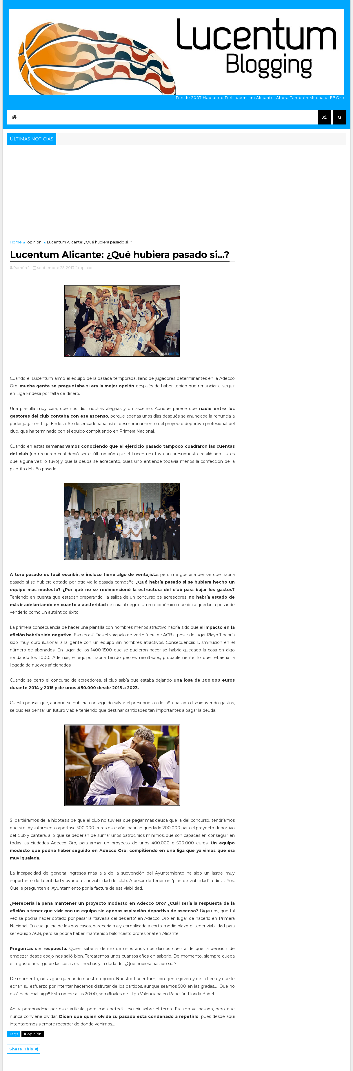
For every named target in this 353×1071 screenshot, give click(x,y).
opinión (34, 242)
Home (16, 242)
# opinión (32, 1034)
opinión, (86, 267)
